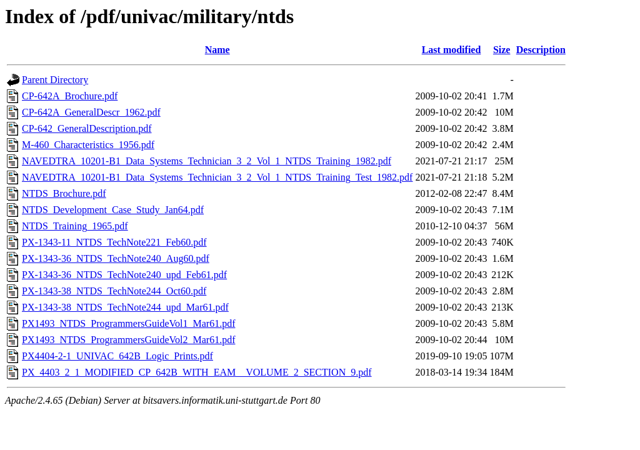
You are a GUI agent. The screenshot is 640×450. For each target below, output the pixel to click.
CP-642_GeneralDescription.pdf (87, 128)
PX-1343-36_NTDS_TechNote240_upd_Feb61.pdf (124, 274)
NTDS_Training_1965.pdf (75, 226)
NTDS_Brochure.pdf (64, 193)
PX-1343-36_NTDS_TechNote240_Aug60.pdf (115, 258)
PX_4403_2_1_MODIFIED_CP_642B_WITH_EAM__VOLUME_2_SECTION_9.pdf (197, 372)
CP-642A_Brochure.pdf (70, 96)
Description (541, 49)
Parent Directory (55, 79)
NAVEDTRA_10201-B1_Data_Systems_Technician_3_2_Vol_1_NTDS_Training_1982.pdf (206, 161)
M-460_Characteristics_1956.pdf (88, 144)
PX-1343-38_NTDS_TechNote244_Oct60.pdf (114, 291)
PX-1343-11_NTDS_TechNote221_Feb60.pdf (114, 242)
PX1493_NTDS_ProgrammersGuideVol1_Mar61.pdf (128, 323)
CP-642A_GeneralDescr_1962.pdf (91, 112)
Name (217, 49)
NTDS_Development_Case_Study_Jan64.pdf (113, 209)
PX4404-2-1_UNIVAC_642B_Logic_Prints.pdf (117, 356)
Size (502, 49)
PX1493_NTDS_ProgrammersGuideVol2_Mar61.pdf (128, 339)
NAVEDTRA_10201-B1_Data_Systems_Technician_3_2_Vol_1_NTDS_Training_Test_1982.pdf (217, 177)
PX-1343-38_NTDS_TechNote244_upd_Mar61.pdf (125, 307)
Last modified (451, 49)
